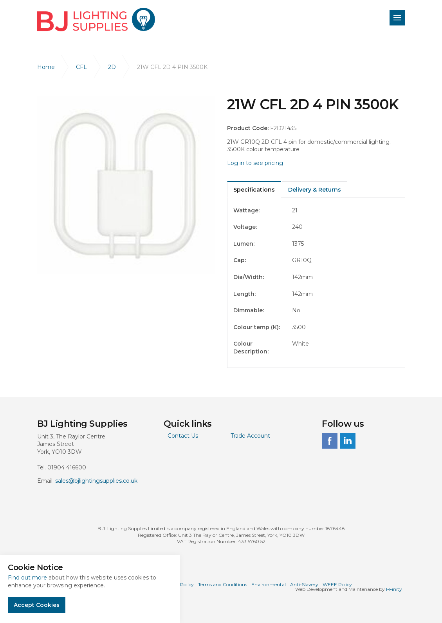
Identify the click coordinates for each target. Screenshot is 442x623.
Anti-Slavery (304, 584)
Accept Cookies (37, 605)
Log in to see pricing (255, 163)
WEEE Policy (337, 584)
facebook (329, 441)
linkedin (347, 441)
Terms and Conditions (222, 584)
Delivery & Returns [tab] (314, 189)
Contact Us (183, 435)
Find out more (27, 577)
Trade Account (250, 435)
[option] (126, 185)
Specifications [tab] (254, 189)
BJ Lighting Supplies (96, 19)
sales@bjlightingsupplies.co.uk (96, 480)
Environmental (268, 584)
